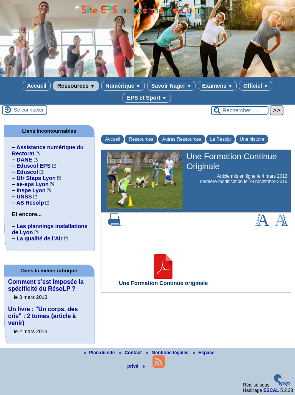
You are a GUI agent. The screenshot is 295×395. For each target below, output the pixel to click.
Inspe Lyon (31, 190)
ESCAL (271, 390)
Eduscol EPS (34, 166)
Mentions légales (168, 352)
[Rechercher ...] (239, 110)
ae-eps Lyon (32, 184)
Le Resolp (220, 139)
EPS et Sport (146, 98)
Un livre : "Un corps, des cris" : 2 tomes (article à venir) (43, 316)
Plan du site (100, 352)
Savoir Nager (171, 86)
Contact (131, 352)
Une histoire (252, 139)
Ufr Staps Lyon (36, 178)
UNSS (24, 196)
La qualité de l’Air (40, 238)
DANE (24, 160)
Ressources (75, 86)
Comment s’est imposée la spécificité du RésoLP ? (46, 285)
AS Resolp (30, 203)
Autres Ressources (181, 139)
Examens (217, 86)
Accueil (36, 86)
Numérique (123, 86)
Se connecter (29, 110)
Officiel (255, 86)
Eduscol (27, 172)
